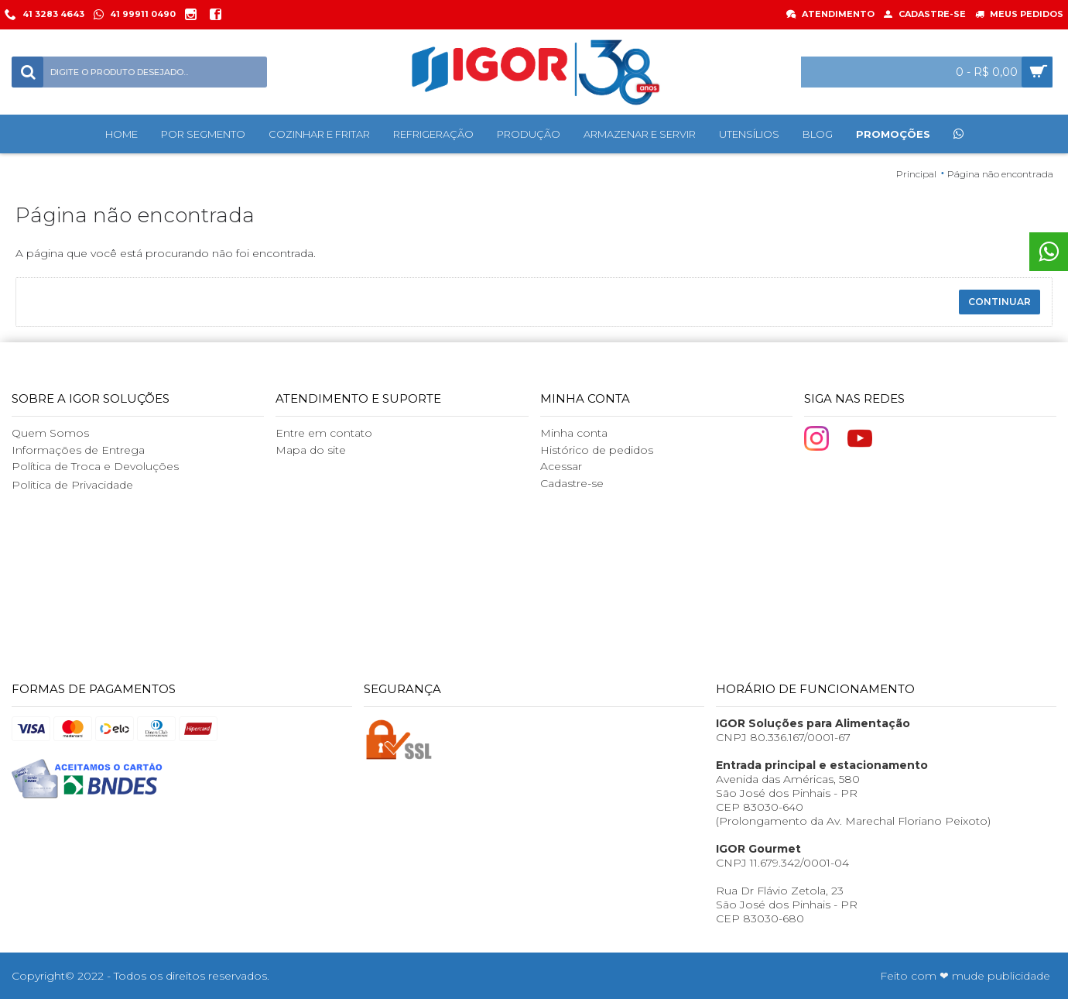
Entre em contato (324, 433)
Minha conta (574, 433)
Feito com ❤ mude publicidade (965, 976)
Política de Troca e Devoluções (95, 466)
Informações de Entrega (78, 450)
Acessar (561, 466)
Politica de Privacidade (72, 485)
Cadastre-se (572, 483)
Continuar (999, 301)
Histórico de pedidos (596, 450)
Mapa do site (311, 450)
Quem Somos (50, 433)
